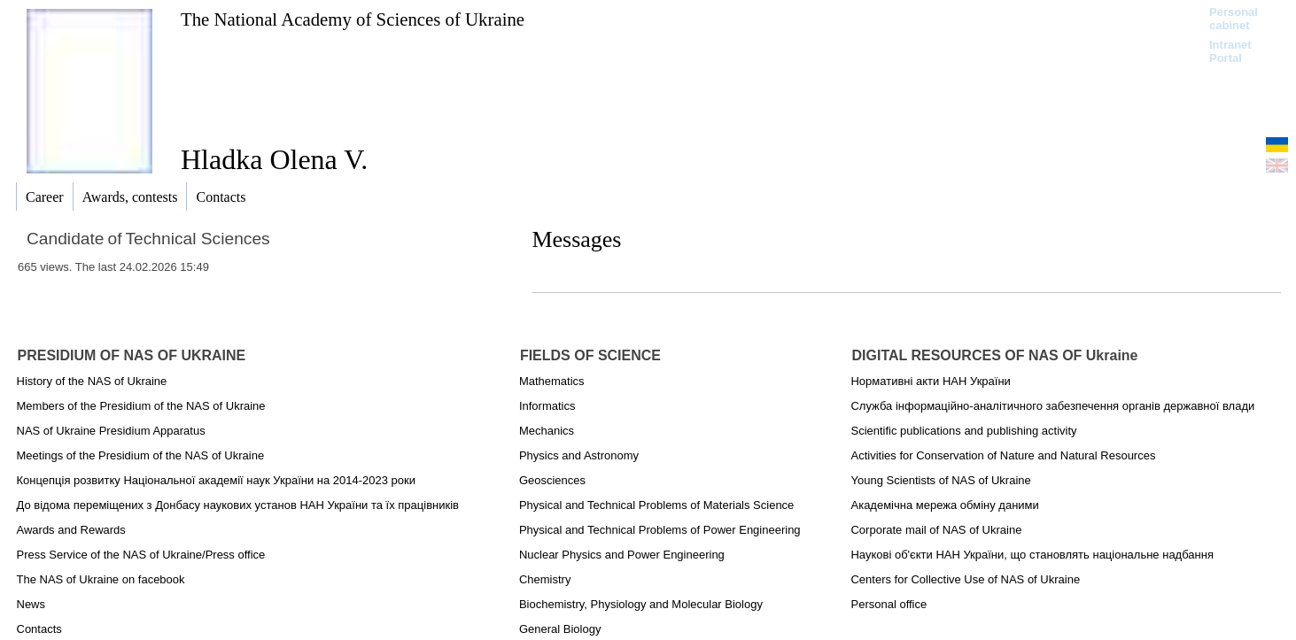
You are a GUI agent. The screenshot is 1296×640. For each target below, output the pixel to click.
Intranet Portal (1230, 51)
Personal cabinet (1233, 18)
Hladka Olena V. (274, 159)
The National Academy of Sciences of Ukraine (352, 19)
